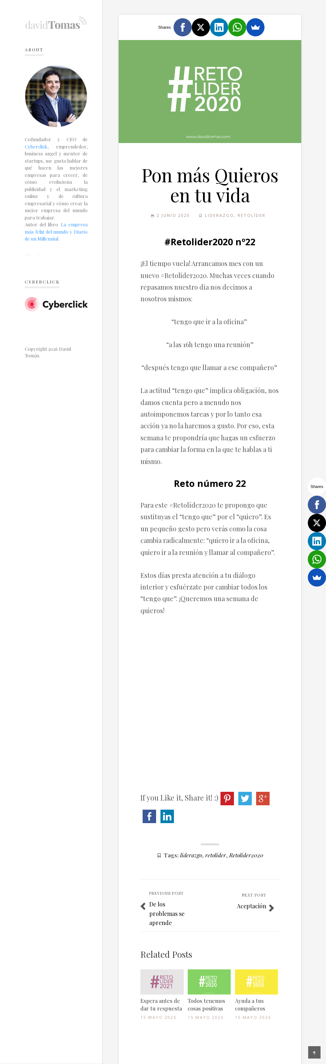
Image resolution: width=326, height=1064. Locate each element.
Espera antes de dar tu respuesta (161, 1004)
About (34, 49)
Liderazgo (219, 215)
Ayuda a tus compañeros (250, 1004)
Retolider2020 (246, 855)
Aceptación (251, 906)
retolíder (215, 855)
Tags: (171, 855)
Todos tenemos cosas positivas (206, 1004)
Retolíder (252, 215)
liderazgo (191, 855)
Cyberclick (36, 146)
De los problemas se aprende (166, 913)
